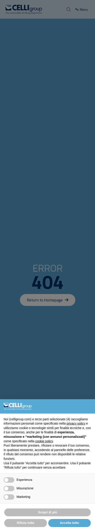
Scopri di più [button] (47, 512)
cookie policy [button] (44, 441)
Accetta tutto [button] (69, 523)
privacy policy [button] (76, 423)
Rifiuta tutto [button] (25, 523)
